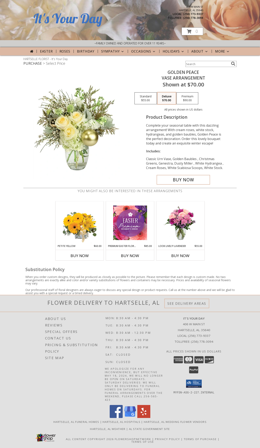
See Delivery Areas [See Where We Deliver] (186, 303)
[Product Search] (207, 64)
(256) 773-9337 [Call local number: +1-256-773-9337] (193, 14)
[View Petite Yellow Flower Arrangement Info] (80, 222)
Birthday (85, 51)
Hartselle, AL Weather (107, 429)
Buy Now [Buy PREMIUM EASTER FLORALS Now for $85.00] (130, 255)
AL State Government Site (149, 429)
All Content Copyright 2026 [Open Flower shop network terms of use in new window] (90, 439)
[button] (192, 31)
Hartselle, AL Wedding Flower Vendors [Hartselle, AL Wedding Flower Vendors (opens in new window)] (175, 422)
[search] (233, 63)
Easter (46, 51)
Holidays (174, 51)
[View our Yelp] (143, 417)
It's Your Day (68, 18)
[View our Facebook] (116, 417)
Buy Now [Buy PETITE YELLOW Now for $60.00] (79, 255)
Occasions (143, 51)
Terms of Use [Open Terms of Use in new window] (142, 442)
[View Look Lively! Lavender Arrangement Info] (180, 223)
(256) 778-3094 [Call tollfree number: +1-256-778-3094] (193, 18)
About (199, 51)
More (222, 51)
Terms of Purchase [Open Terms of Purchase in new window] (200, 439)
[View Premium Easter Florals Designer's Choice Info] (130, 222)
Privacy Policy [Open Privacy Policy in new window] (167, 439)
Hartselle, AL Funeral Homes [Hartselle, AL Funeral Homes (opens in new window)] (76, 422)
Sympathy (113, 51)
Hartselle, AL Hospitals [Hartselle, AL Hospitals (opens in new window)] (121, 422)
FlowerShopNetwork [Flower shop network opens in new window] (133, 439)
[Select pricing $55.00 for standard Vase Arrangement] (146, 98)
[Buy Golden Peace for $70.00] (183, 180)
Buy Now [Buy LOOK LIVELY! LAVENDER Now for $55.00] (180, 255)
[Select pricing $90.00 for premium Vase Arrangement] (187, 98)
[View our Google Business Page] (130, 417)
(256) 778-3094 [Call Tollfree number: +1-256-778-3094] (202, 341)
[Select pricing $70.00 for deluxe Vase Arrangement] (167, 98)
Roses (65, 51)
